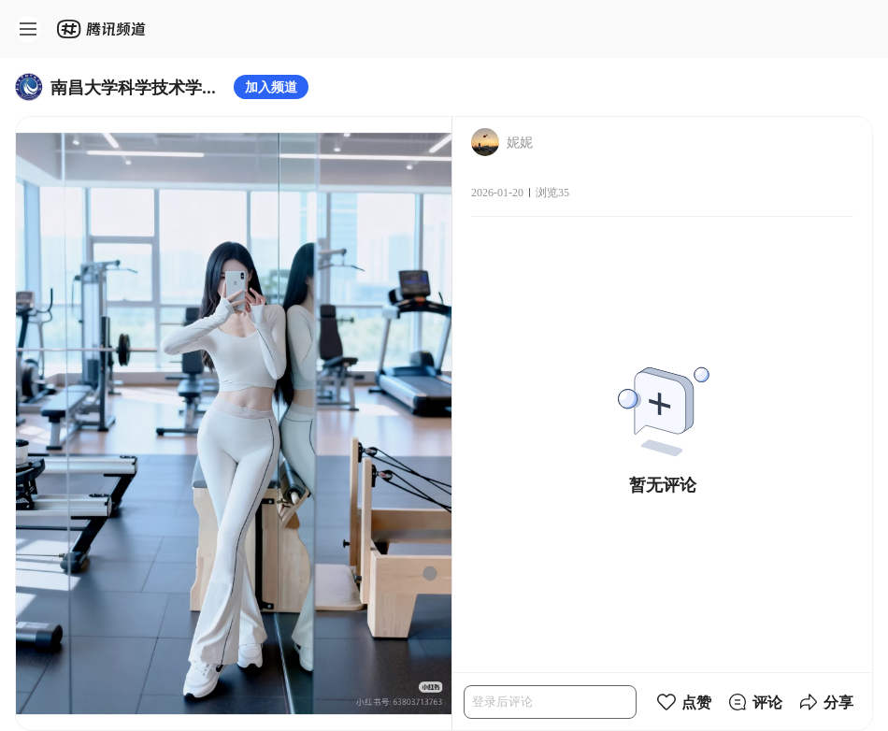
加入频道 (271, 86)
